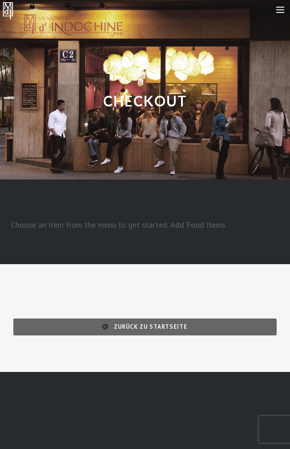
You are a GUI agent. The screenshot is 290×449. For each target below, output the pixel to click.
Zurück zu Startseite (144, 327)
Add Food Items (198, 225)
